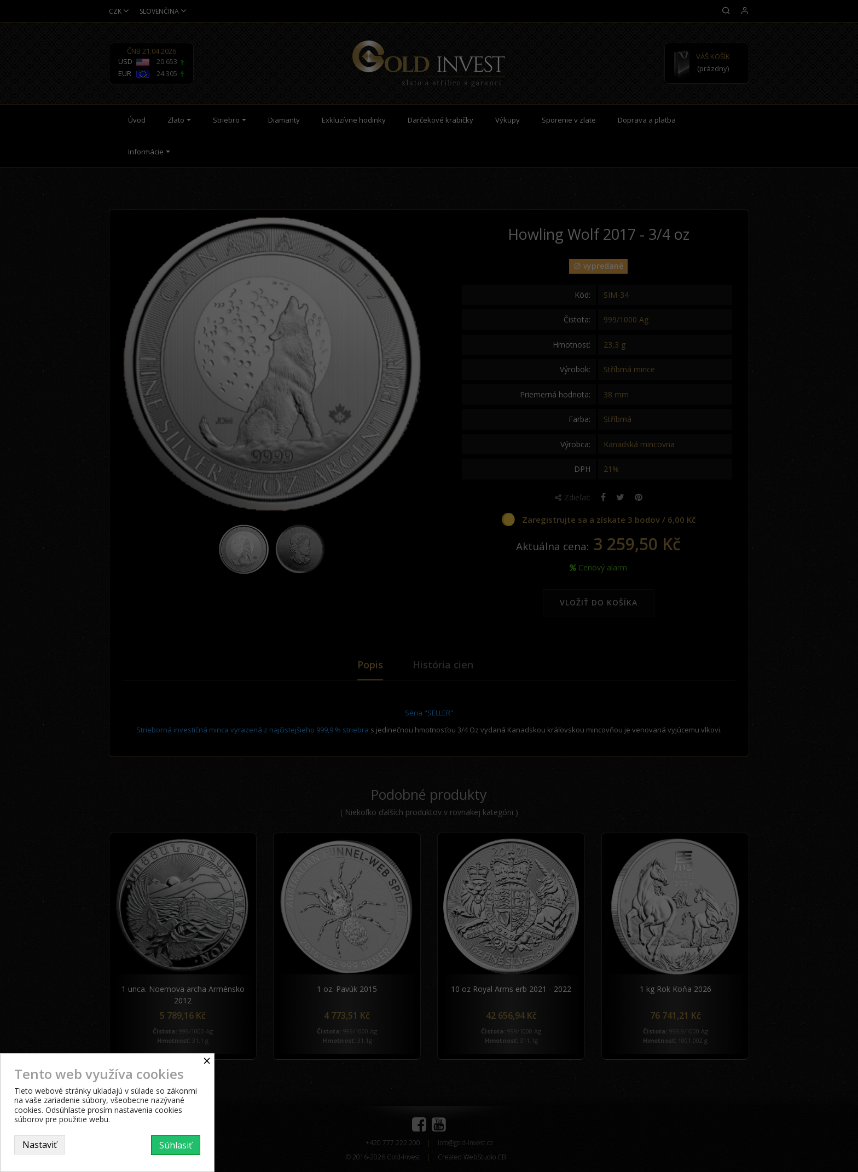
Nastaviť (39, 1145)
